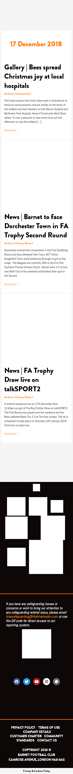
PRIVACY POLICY (23, 727)
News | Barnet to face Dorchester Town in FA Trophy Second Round (36, 226)
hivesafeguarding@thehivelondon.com (32, 616)
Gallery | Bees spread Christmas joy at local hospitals (34, 76)
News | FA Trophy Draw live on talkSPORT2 (29, 379)
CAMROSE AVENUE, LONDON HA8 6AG (37, 759)
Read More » (11, 130)
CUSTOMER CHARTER (26, 736)
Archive (9, 94)
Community (22, 94)
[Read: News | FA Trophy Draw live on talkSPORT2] (36, 329)
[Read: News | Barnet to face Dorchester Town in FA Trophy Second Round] (36, 176)
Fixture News (23, 243)
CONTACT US (47, 740)
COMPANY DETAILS (37, 732)
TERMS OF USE (49, 727)
